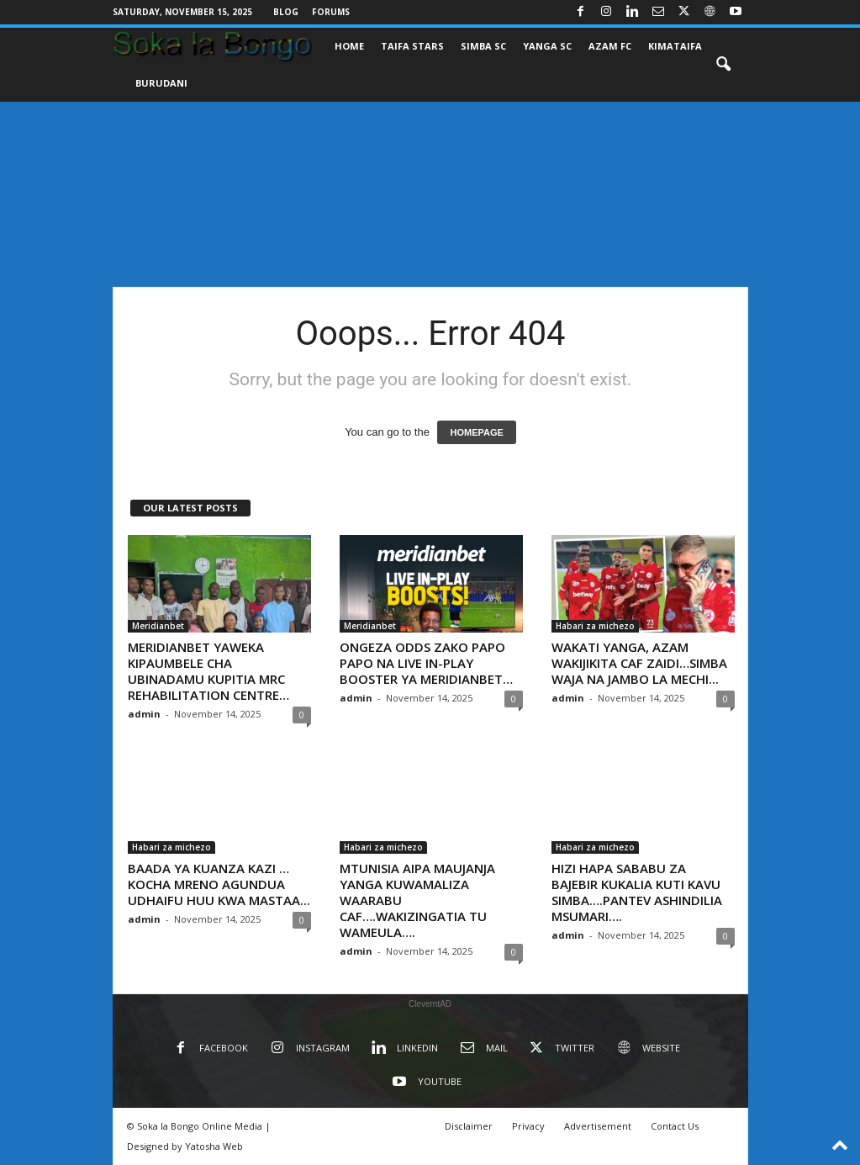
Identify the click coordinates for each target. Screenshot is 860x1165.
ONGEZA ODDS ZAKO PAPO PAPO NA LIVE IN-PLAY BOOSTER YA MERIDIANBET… (426, 662)
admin (144, 713)
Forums (331, 12)
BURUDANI (161, 83)
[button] (722, 64)
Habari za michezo (595, 626)
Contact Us (675, 1126)
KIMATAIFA (675, 46)
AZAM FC (609, 46)
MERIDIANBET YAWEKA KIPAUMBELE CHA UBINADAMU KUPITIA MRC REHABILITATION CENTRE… (208, 670)
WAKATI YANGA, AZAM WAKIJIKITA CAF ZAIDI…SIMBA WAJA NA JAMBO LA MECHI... (639, 662)
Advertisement (597, 1126)
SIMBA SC (483, 46)
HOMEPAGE (476, 432)
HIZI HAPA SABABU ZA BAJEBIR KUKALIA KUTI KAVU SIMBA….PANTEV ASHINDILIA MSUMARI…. (636, 892)
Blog (285, 12)
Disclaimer (469, 1126)
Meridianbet (158, 626)
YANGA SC (547, 46)
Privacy (528, 1126)
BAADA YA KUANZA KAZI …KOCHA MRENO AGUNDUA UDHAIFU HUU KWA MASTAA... (219, 884)
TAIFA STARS (412, 46)
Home (349, 46)
